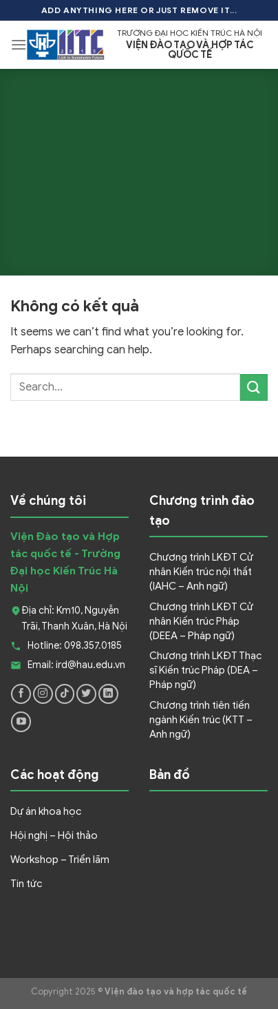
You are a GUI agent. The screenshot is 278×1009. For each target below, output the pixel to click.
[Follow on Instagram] (43, 694)
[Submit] (254, 387)
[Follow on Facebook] (21, 694)
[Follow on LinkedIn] (108, 694)
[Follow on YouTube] (21, 721)
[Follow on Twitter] (86, 694)
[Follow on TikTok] (65, 694)
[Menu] (18, 44)
